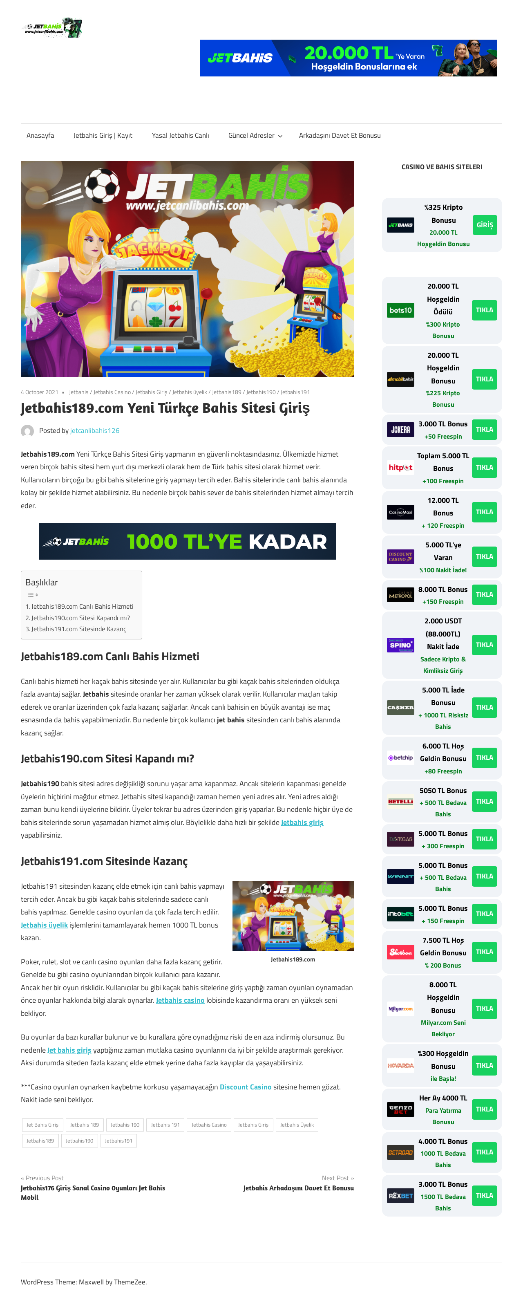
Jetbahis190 (261, 392)
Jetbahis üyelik (189, 392)
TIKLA (484, 310)
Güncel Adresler (255, 135)
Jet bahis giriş (69, 1049)
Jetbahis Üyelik (297, 1124)
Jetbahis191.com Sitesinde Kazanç (78, 629)
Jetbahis (79, 392)
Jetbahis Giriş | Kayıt (103, 135)
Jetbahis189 (226, 392)
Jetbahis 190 (125, 1124)
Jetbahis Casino (112, 392)
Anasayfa (40, 135)
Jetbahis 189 (84, 1124)
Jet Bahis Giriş (42, 1124)
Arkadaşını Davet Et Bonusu (340, 135)
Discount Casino (246, 1086)
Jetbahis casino (180, 1000)
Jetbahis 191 (165, 1124)
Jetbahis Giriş (152, 392)
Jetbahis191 (295, 392)
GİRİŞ (485, 225)
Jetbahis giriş (302, 822)
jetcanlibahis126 (95, 430)
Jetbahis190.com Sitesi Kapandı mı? (80, 618)
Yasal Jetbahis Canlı (180, 135)
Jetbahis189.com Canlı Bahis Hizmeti (82, 606)
